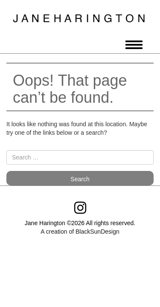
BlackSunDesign (97, 231)
